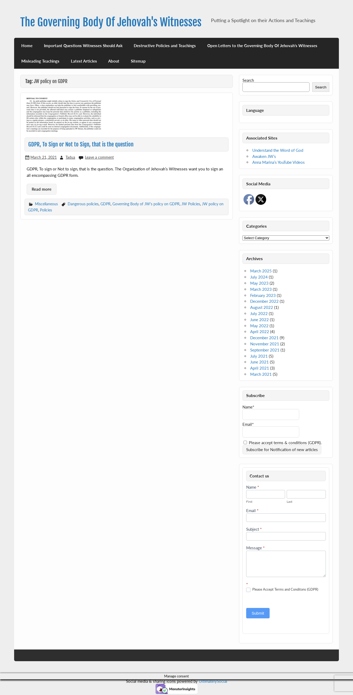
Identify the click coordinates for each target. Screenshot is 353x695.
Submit (258, 613)
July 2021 (259, 356)
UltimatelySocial (213, 681)
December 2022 (264, 301)
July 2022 (259, 313)
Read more (41, 189)
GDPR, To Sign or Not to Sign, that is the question (80, 144)
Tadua (70, 157)
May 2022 (259, 325)
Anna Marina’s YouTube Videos (278, 162)
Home (27, 45)
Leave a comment (99, 157)
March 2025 (261, 270)
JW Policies (190, 204)
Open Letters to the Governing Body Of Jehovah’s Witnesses (262, 45)
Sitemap (138, 61)
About (113, 61)
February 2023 (263, 295)
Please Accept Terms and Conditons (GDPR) (282, 589)
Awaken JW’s (264, 156)
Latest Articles (84, 61)
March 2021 (261, 374)
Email (252, 511)
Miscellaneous (46, 204)
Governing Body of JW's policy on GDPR (146, 204)
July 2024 (259, 277)
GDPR (105, 204)
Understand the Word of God (277, 150)
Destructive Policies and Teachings (165, 45)
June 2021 (259, 361)
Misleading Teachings (40, 61)
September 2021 (264, 350)
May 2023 (259, 283)
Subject (254, 529)
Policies (46, 210)
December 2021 (264, 337)
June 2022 (259, 319)
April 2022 (259, 331)
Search (248, 80)
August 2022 (261, 307)
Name (252, 487)
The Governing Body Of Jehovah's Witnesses (110, 22)
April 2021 (259, 368)
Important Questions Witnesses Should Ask (83, 45)
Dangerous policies (83, 204)
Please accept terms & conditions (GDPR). (283, 442)
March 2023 (261, 289)
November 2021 (264, 343)
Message (255, 548)
